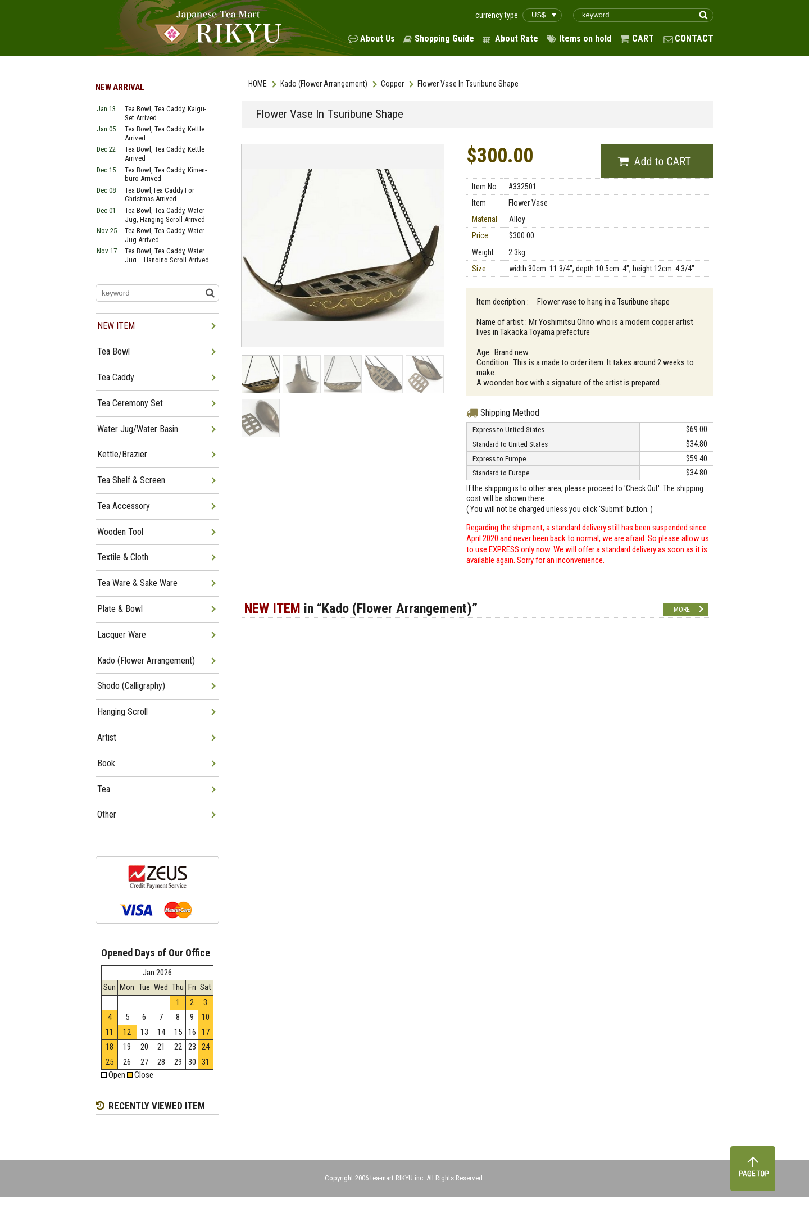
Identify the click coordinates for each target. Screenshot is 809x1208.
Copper (392, 83)
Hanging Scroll (122, 711)
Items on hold (585, 38)
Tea (103, 789)
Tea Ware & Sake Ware (137, 583)
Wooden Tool (120, 531)
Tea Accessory (123, 506)
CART (643, 38)
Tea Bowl (113, 351)
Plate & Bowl (120, 608)
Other (106, 814)
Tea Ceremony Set (130, 403)
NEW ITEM (116, 325)
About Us (377, 38)
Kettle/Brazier (122, 454)
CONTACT (694, 38)
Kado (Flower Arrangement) (323, 83)
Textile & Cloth (122, 557)
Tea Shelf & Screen (131, 480)
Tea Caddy (115, 377)
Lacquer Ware (121, 634)
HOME (257, 83)
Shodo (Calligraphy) (131, 685)
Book (106, 763)
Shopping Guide (444, 38)
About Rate (516, 38)
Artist (106, 737)
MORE (682, 610)
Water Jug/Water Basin (137, 429)
